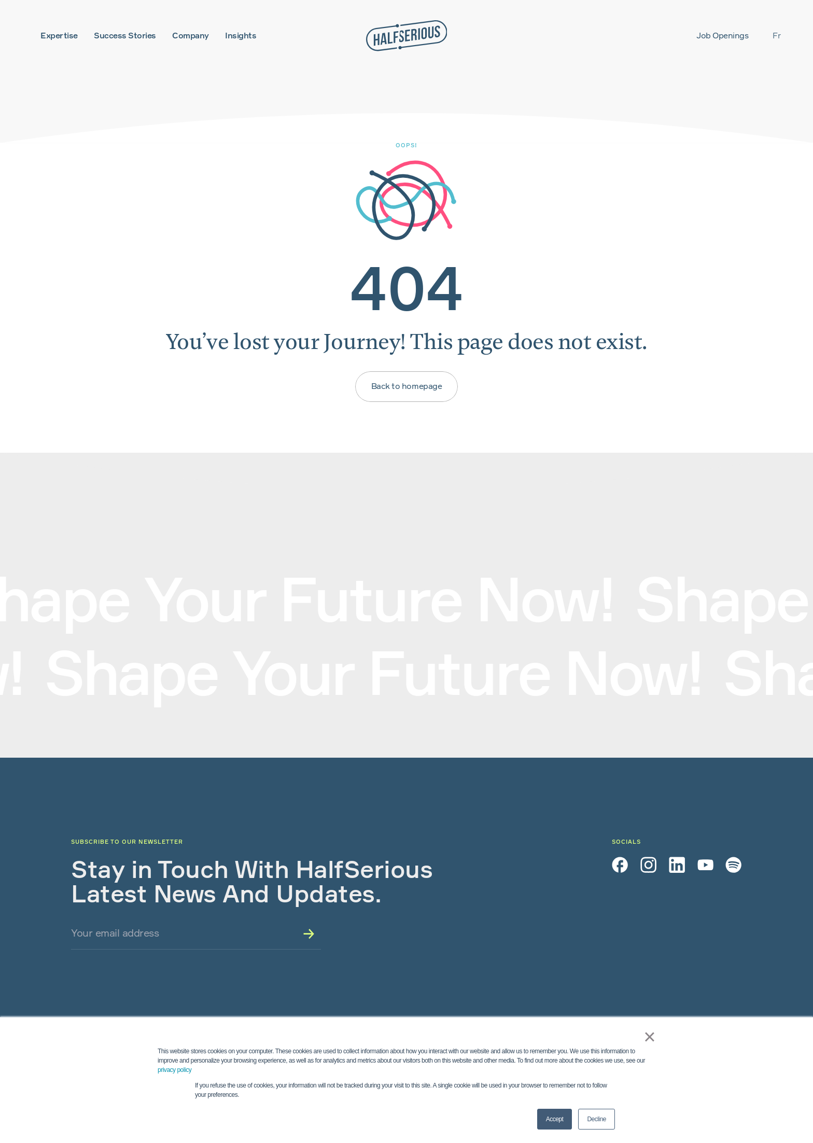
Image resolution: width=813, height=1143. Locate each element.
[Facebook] (620, 865)
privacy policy (174, 1070)
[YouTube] (705, 864)
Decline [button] (596, 1119)
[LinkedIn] (677, 865)
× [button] (647, 1036)
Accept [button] (555, 1119)
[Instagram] (648, 865)
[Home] (406, 35)
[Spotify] (733, 865)
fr (776, 35)
